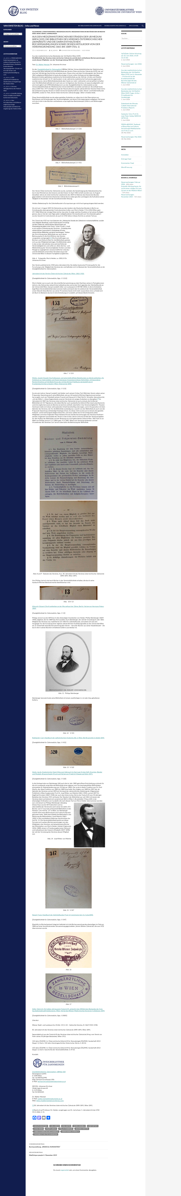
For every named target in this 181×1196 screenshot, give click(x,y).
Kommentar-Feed (127, 163)
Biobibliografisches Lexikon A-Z (115, 25)
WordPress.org (126, 167)
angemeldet (64, 1170)
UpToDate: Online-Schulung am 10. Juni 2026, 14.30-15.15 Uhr (131, 56)
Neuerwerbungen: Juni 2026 (131, 64)
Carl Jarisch (55, 1126)
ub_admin (54, 50)
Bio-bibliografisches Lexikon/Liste (89, 25)
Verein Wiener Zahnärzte (70, 1131)
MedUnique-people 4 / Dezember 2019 (68, 1153)
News (39, 33)
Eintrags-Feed (126, 159)
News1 (43, 33)
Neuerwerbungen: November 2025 (127, 196)
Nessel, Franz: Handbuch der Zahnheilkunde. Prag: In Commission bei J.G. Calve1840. (62, 915)
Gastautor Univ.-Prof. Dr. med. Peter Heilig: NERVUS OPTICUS (131, 116)
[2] (33, 1110)
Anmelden (125, 155)
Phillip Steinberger (65, 1128)
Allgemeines (37, 32)
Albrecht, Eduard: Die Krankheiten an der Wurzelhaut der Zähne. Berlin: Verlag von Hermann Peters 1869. (68, 607)
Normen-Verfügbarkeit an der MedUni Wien (12, 89)
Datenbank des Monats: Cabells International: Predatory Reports (129, 105)
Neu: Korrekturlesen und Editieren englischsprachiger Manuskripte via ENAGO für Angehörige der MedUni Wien (12, 104)
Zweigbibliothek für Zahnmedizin (49, 69)
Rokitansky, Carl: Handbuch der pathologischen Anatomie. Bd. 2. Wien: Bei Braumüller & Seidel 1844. (68, 738)
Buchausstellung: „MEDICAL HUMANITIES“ (68, 1145)
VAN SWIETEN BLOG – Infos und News (21, 25)
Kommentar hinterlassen (70, 50)
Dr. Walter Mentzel (43, 64)
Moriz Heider (38, 1128)
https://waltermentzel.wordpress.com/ (50, 1101)
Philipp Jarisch (51, 1128)
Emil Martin (66, 1126)
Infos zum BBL (133, 25)
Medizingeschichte (63, 32)
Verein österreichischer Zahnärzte (46, 1131)
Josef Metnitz (93, 1126)
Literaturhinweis (49, 32)
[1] (51, 238)
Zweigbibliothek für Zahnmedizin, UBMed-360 (49, 1072)
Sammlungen (52, 33)
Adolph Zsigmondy (40, 1126)
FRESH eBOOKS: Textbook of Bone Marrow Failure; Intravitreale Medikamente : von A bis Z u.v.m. (131, 127)
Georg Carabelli (79, 1126)
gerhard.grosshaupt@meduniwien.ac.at (52, 1081)
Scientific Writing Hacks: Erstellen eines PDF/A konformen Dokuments (12, 95)
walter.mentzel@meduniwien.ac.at (50, 1099)
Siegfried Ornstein (82, 1128)
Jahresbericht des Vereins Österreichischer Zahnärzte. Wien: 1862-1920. (58, 274)
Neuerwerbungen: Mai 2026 (131, 137)
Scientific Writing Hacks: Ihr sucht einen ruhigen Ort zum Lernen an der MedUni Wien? (131, 188)
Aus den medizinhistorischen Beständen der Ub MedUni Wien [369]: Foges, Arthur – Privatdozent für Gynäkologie (131, 93)
